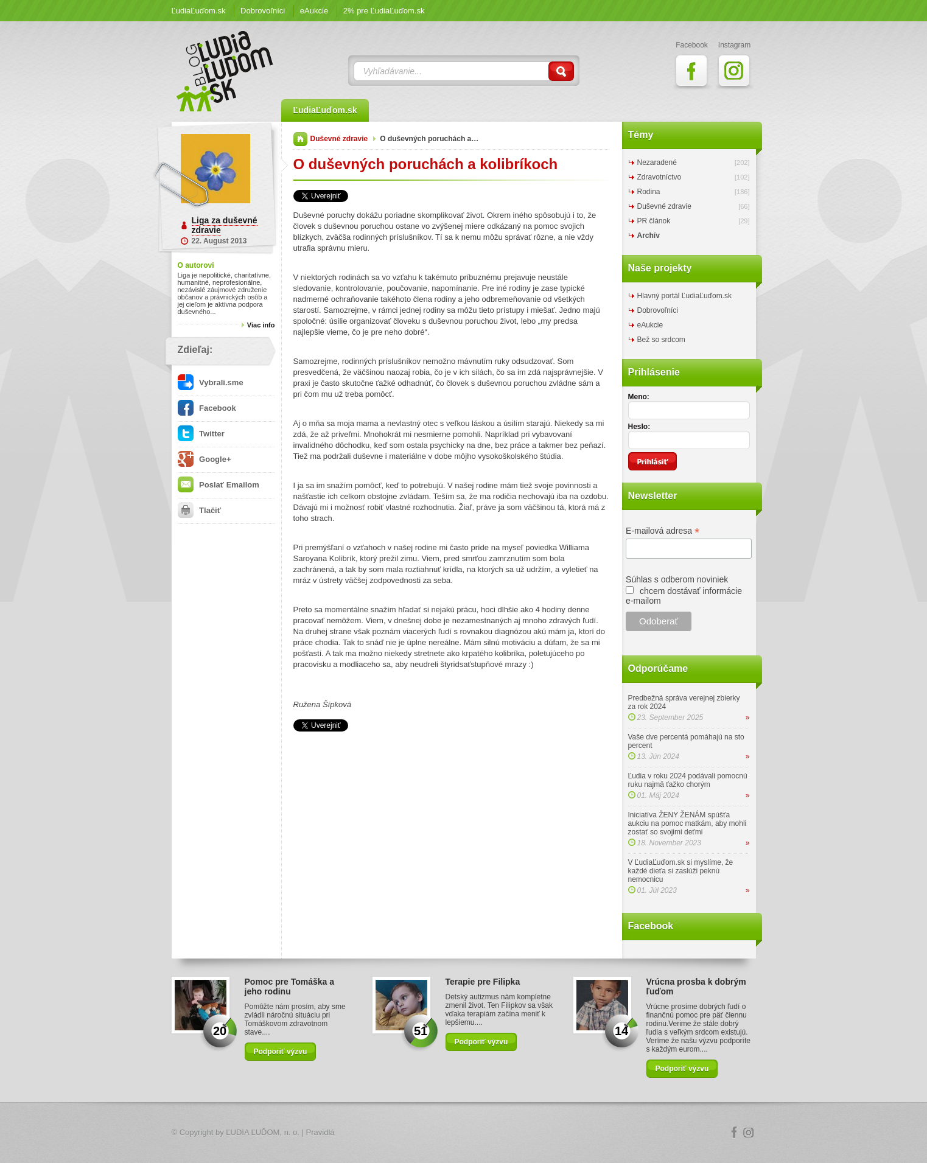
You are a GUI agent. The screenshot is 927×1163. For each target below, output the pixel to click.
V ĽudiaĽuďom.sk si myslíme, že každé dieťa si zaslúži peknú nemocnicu (680, 871)
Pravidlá (320, 1132)
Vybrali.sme (210, 382)
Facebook (207, 408)
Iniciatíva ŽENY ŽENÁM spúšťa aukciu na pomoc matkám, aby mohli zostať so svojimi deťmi (687, 823)
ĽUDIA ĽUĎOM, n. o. (262, 1132)
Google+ (204, 459)
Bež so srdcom (661, 339)
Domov (300, 139)
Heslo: (639, 426)
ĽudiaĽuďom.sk (199, 10)
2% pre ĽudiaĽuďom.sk (384, 10)
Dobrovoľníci (262, 10)
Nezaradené (657, 162)
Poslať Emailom (218, 484)
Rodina (648, 191)
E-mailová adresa (662, 531)
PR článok (654, 221)
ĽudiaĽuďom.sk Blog (225, 71)
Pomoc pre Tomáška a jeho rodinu (290, 986)
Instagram (748, 1132)
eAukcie (314, 10)
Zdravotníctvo (659, 177)
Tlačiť (199, 510)
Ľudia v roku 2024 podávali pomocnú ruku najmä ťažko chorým (687, 780)
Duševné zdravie (339, 138)
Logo (464, 1133)
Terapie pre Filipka (483, 982)
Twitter (201, 433)
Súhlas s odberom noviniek (677, 579)
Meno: (638, 397)
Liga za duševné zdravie (224, 225)
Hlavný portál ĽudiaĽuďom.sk (684, 296)
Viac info (261, 325)
